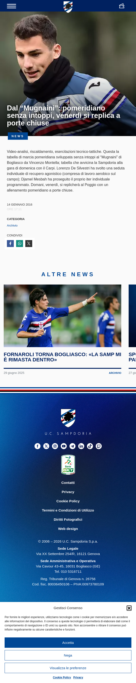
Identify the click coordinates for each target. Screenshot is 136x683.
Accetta (68, 643)
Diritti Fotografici (68, 519)
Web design (68, 529)
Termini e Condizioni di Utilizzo (68, 510)
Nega (68, 655)
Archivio (12, 225)
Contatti (68, 483)
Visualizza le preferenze (68, 668)
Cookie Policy (62, 677)
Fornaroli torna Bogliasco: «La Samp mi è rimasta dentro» (62, 357)
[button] (129, 608)
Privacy (78, 677)
